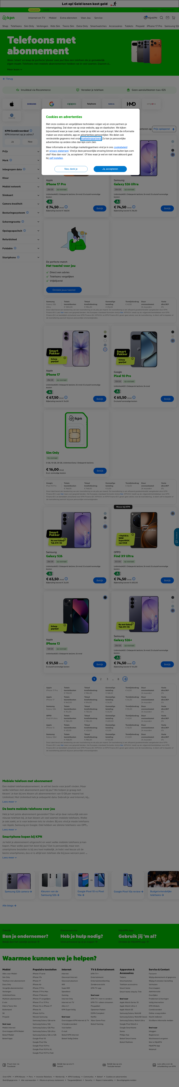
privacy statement (59, 150)
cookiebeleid (120, 147)
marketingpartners (91, 138)
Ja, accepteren (110, 169)
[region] (91, 142)
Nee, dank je (70, 169)
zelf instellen (56, 158)
